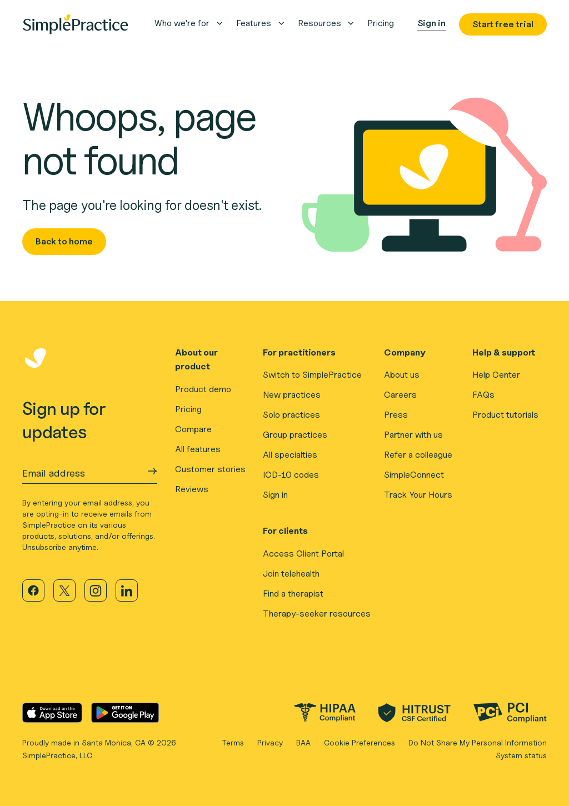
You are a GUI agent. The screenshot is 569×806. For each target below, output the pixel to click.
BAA (303, 742)
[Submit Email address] (152, 471)
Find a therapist (293, 593)
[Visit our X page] (64, 590)
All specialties (290, 454)
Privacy (270, 742)
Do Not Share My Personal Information (477, 742)
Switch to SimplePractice (312, 374)
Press (396, 414)
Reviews (191, 489)
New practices (292, 394)
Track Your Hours (418, 494)
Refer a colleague (418, 454)
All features (198, 449)
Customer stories (210, 469)
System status (521, 755)
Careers (400, 394)
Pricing (188, 409)
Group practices (295, 434)
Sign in (275, 494)
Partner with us (413, 434)
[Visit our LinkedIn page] (127, 590)
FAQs (483, 394)
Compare (193, 429)
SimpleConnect (414, 474)
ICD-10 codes (291, 474)
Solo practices (291, 414)
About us (402, 374)
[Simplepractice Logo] (75, 24)
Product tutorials (505, 414)
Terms (233, 742)
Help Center (496, 374)
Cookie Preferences (359, 742)
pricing (380, 23)
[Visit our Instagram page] (95, 590)
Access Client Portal (303, 553)
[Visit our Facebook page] (33, 590)
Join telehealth (291, 573)
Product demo (203, 389)
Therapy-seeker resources (317, 613)
